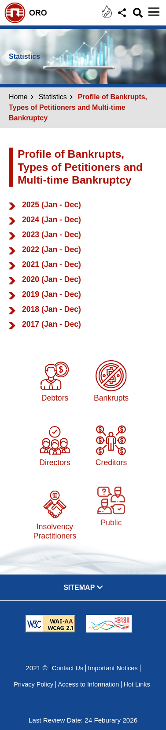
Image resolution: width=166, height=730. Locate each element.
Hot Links (136, 684)
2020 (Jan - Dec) (51, 279)
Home (18, 97)
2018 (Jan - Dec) (51, 309)
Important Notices (112, 668)
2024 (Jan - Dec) (51, 219)
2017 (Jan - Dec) (51, 324)
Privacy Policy (33, 684)
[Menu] (154, 12)
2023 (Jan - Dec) (51, 234)
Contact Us (67, 668)
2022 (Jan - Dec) (51, 249)
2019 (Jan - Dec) (51, 294)
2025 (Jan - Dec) (51, 204)
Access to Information (88, 684)
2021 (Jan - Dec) (51, 264)
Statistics (53, 97)
